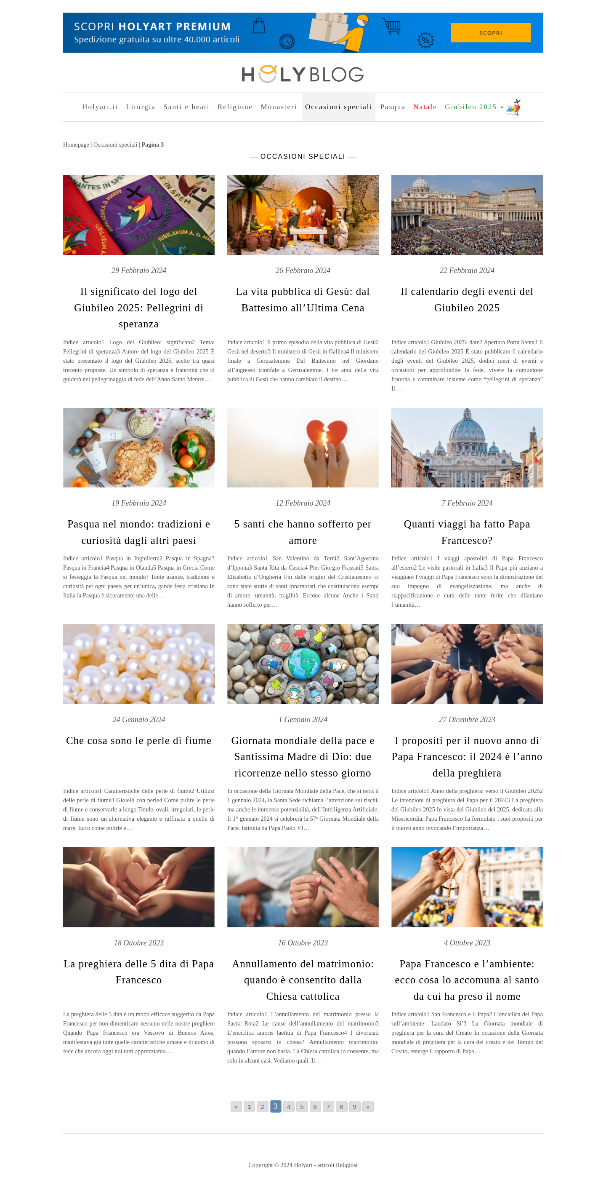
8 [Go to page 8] (341, 1106)
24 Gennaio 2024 (139, 719)
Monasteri (279, 107)
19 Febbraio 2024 (139, 503)
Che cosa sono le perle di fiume (139, 740)
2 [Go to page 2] (262, 1106)
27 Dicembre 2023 (467, 719)
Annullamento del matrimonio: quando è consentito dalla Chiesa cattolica (303, 980)
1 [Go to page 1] (249, 1106)
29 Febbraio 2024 (139, 270)
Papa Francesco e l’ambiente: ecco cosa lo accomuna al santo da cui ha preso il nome (467, 980)
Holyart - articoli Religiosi (325, 1165)
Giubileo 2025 (474, 107)
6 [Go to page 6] (315, 1106)
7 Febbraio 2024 (467, 503)
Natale (425, 107)
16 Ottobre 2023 (303, 943)
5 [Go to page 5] (302, 1106)
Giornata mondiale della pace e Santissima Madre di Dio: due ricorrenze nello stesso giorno (303, 757)
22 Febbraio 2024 (467, 270)
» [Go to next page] (368, 1106)
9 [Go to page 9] (355, 1106)
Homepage (76, 144)
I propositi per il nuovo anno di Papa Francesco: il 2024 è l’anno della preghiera (467, 757)
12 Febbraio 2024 (303, 503)
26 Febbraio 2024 (303, 270)
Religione (235, 107)
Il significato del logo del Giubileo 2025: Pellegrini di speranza (139, 307)
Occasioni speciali (338, 107)
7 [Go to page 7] (328, 1106)
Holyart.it (100, 107)
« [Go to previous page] (236, 1106)
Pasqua (393, 107)
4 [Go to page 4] (289, 1106)
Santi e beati (186, 107)
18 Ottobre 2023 (139, 943)
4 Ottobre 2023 (467, 943)
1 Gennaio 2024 (303, 719)
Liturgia (140, 107)
